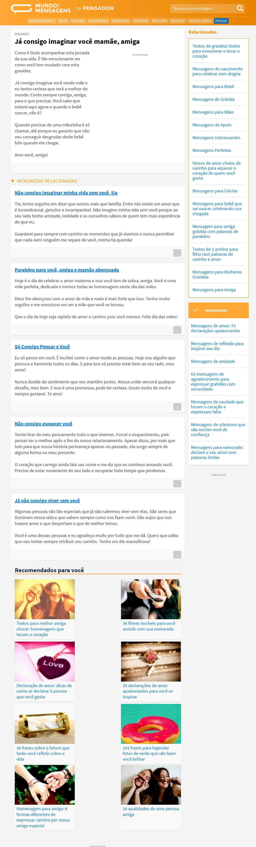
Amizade (77, 21)
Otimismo (140, 21)
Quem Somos (207, 833)
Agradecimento (42, 21)
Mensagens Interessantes (216, 137)
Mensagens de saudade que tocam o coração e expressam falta (217, 407)
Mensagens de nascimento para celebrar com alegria (217, 71)
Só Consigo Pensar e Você (42, 346)
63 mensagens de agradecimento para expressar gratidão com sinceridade (213, 381)
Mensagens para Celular (215, 191)
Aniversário (98, 21)
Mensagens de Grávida (213, 99)
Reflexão (159, 21)
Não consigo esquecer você (43, 423)
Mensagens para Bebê (213, 86)
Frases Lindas (200, 21)
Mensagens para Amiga (214, 290)
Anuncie (239, 839)
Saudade (178, 21)
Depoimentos (121, 813)
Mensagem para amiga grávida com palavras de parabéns (215, 231)
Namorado (120, 21)
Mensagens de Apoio (212, 125)
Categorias (126, 819)
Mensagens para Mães (213, 112)
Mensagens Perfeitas (211, 150)
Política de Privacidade (149, 833)
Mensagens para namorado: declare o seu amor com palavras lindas (217, 452)
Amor (62, 21)
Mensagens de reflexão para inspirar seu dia (217, 346)
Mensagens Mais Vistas (40, 813)
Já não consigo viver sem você (47, 500)
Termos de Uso (181, 833)
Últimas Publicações (169, 813)
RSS (225, 839)
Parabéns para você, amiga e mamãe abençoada (67, 269)
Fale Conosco (231, 833)
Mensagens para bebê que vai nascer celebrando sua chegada (217, 208)
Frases (142, 813)
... (177, 252)
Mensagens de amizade (213, 361)
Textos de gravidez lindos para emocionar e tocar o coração (216, 51)
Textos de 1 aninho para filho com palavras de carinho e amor (215, 254)
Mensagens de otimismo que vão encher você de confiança (218, 429)
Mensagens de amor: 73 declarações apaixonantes (215, 328)
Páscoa (221, 21)
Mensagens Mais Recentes (85, 813)
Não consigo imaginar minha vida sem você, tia (66, 192)
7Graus (34, 833)
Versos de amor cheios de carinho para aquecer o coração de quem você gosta (216, 170)
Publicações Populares (210, 813)
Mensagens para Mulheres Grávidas (217, 274)
